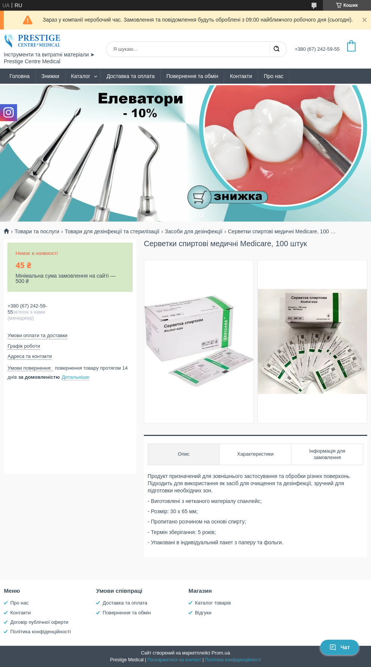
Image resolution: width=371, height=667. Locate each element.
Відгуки (203, 612)
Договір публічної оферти (39, 622)
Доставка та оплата (130, 76)
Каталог (80, 76)
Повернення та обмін (192, 76)
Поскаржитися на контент (174, 659)
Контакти (241, 76)
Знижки (50, 76)
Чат (339, 647)
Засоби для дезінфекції (193, 231)
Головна (19, 76)
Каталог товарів (213, 603)
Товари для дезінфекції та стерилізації (112, 231)
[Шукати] (276, 49)
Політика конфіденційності (40, 631)
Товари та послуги (36, 231)
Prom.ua (221, 653)
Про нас (274, 76)
